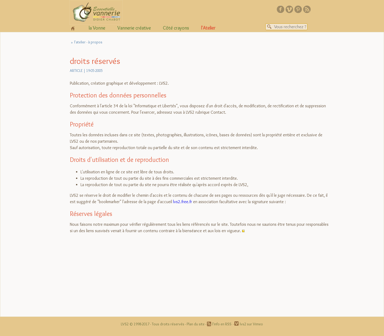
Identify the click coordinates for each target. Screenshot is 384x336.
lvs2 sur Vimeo (251, 324)
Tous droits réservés (168, 324)
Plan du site (196, 324)
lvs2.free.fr (182, 201)
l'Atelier (208, 28)
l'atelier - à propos (88, 42)
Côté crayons (176, 28)
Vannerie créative (134, 28)
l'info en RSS (221, 324)
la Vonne (97, 28)
